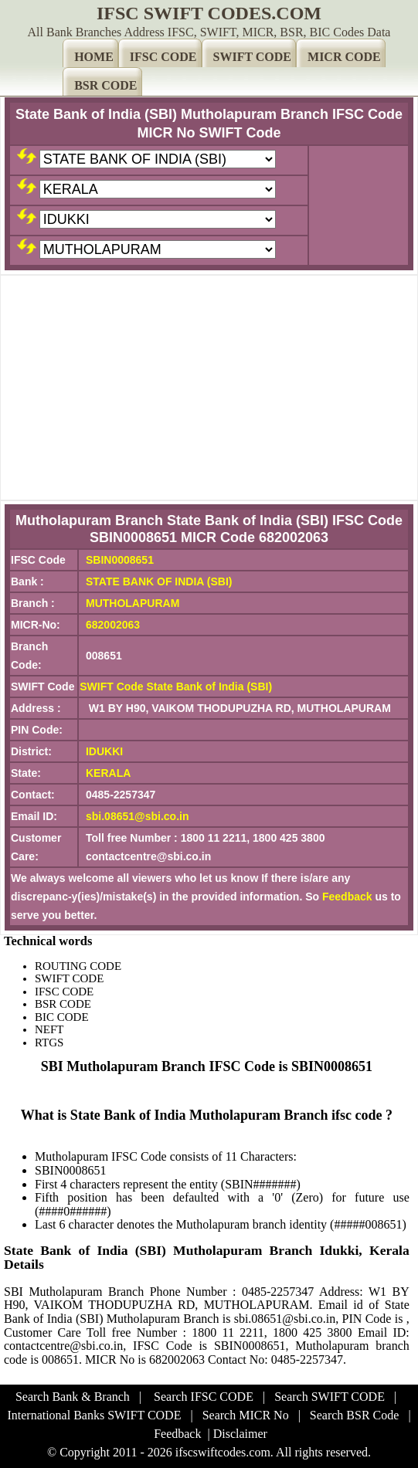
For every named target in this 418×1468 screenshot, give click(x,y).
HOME (94, 56)
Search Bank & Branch (72, 1396)
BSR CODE (105, 85)
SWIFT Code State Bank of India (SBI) (176, 686)
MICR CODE (344, 56)
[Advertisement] (209, 388)
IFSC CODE (163, 56)
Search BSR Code (354, 1415)
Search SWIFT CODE (329, 1396)
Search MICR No (245, 1415)
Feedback (347, 896)
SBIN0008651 (120, 560)
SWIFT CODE (252, 56)
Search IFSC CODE (203, 1396)
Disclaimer (240, 1433)
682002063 (113, 625)
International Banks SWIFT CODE (94, 1415)
